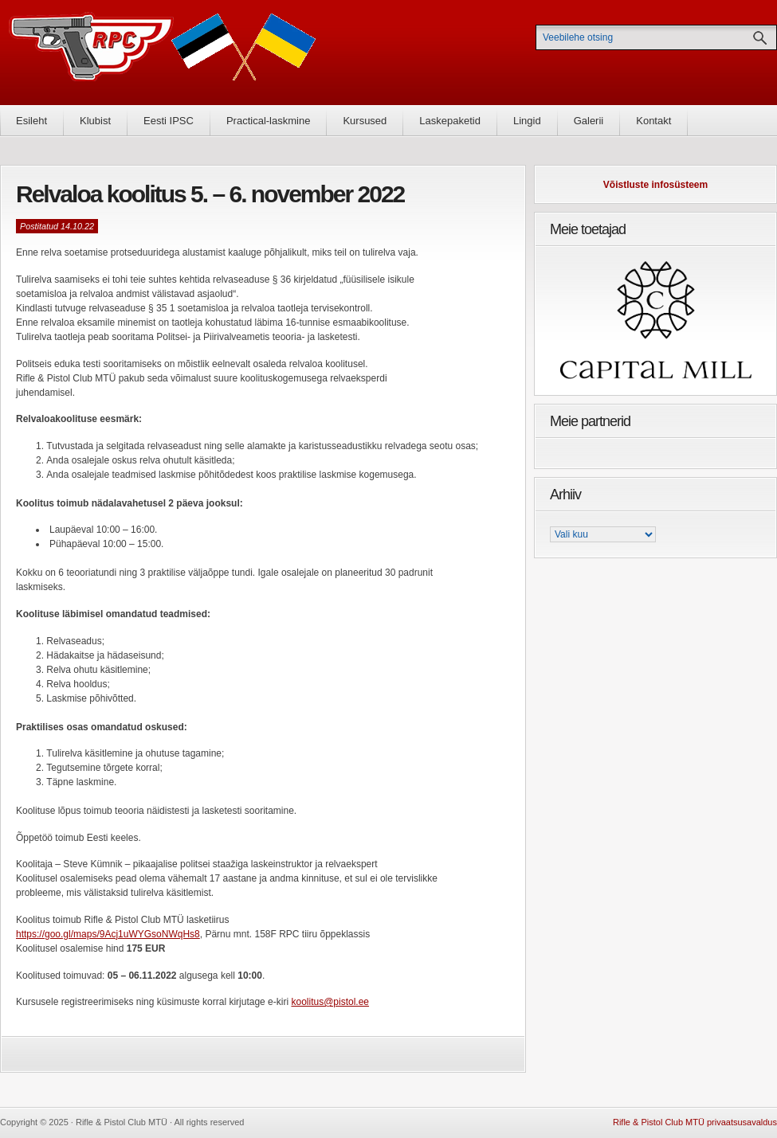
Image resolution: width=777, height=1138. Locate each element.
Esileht (31, 121)
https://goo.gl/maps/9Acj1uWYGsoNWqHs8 (108, 934)
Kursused (365, 121)
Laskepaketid (450, 121)
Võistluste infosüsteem (655, 184)
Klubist (95, 121)
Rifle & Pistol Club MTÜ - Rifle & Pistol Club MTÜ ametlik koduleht (162, 52)
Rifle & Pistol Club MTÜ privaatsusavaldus (695, 1122)
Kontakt (653, 121)
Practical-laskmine (268, 121)
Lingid (527, 121)
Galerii (589, 121)
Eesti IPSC (168, 121)
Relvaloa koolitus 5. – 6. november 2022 (210, 194)
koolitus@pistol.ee (330, 1001)
